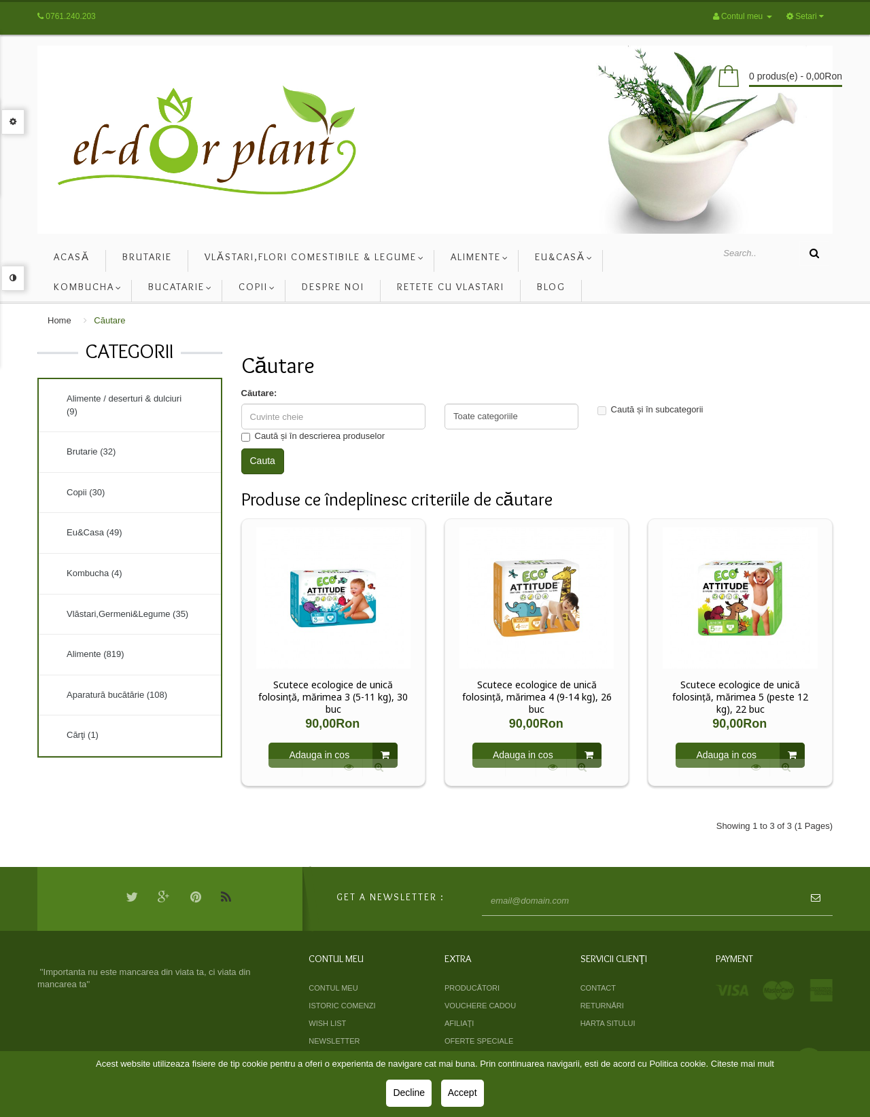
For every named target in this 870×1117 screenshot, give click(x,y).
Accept (462, 1092)
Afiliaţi (459, 1023)
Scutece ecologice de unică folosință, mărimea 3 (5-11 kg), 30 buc (333, 697)
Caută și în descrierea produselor (313, 436)
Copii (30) (86, 492)
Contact (598, 988)
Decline (409, 1092)
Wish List (327, 1023)
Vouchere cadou (480, 1005)
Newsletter (334, 1041)
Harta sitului (608, 1023)
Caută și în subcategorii (650, 409)
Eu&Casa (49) (94, 532)
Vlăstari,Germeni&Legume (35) (127, 614)
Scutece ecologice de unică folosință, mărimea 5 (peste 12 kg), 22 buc (740, 697)
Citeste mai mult (742, 1064)
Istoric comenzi (342, 1005)
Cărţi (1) (83, 735)
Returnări (602, 1005)
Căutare (109, 320)
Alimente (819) (95, 654)
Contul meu (333, 988)
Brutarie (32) (91, 451)
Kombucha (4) (94, 573)
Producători (472, 988)
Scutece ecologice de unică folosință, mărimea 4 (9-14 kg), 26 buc (537, 697)
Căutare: (259, 393)
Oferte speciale (479, 1041)
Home (59, 320)
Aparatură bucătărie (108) (117, 695)
